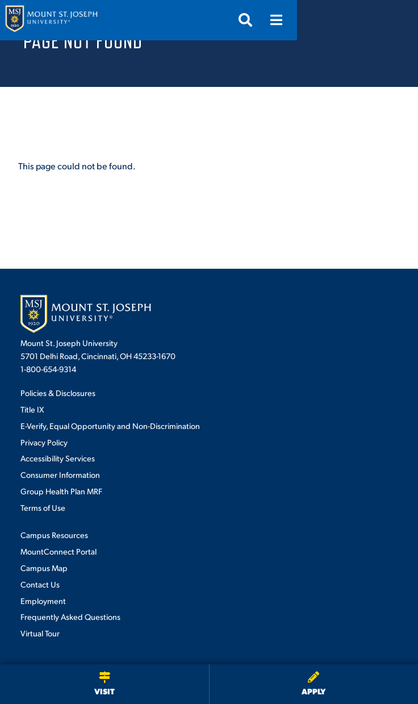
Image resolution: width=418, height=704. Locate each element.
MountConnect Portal (58, 551)
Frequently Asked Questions (70, 616)
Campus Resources (54, 535)
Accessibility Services (57, 458)
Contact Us (40, 584)
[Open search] (366, 19)
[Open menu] (396, 19)
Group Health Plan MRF (61, 491)
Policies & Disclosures (57, 393)
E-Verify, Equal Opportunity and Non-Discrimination (110, 425)
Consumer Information (60, 474)
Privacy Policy (44, 442)
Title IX (32, 409)
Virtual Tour (40, 633)
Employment (43, 600)
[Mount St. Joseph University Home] (51, 20)
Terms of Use (42, 507)
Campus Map (44, 568)
